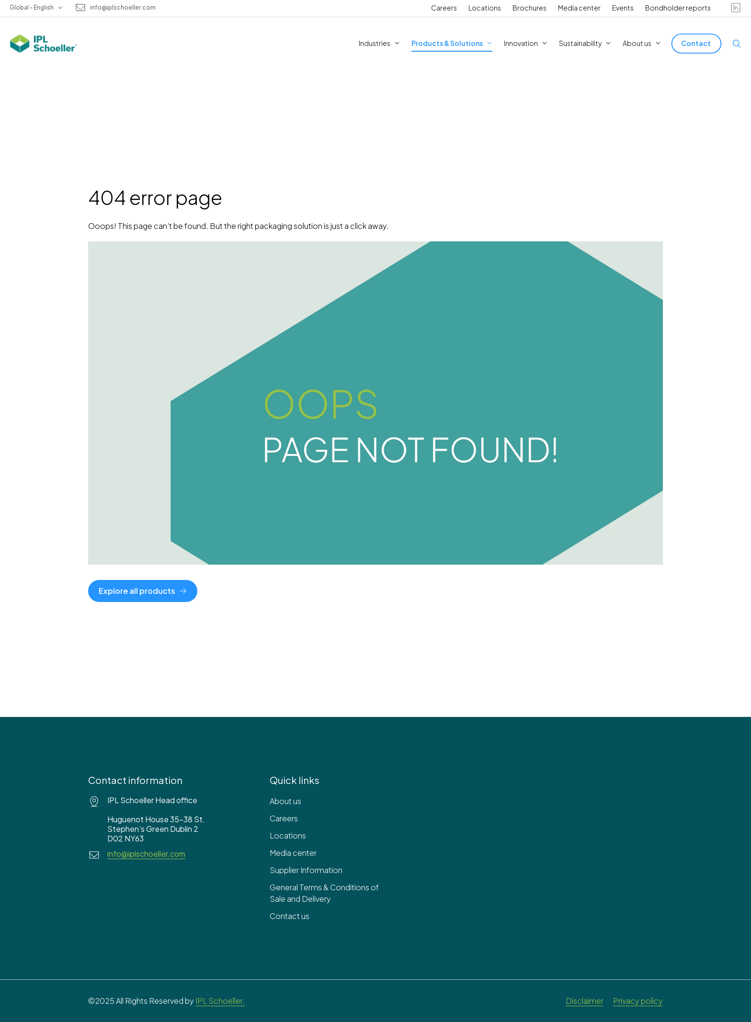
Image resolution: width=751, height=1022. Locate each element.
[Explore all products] (142, 591)
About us (285, 801)
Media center (579, 7)
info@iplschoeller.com (123, 7)
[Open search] (736, 43)
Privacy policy (638, 1001)
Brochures (529, 7)
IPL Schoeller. (220, 1001)
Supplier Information (306, 870)
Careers (444, 7)
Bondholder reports (678, 7)
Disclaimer (584, 1001)
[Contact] (696, 43)
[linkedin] (735, 7)
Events (623, 7)
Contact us (289, 916)
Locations (484, 7)
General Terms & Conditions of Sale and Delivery (324, 893)
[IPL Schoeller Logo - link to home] (44, 43)
